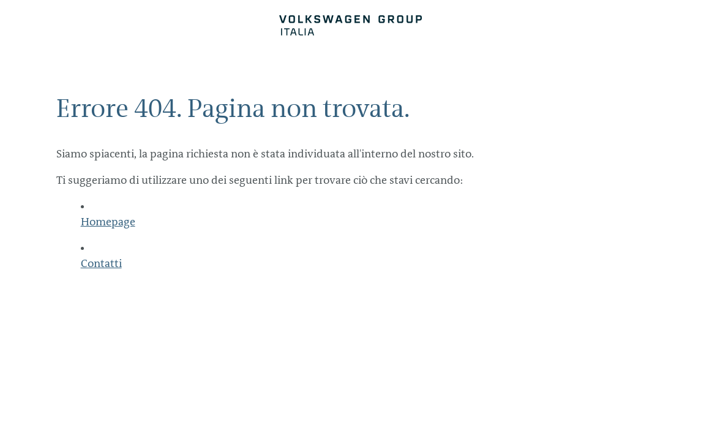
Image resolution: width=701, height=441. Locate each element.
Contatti (101, 263)
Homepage (108, 221)
